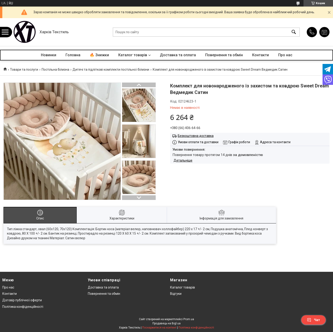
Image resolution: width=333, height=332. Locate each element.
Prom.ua (188, 319)
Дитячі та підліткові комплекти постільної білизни (111, 69)
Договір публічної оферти (22, 300)
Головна (73, 55)
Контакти (260, 55)
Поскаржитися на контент (159, 327)
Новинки (48, 55)
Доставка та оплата (178, 55)
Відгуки (175, 293)
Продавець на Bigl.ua (166, 323)
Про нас (285, 55)
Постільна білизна (55, 69)
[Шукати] (293, 32)
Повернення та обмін (224, 55)
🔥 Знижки (99, 55)
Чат (313, 320)
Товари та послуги (24, 69)
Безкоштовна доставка (196, 136)
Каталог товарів (132, 55)
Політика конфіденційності (22, 307)
